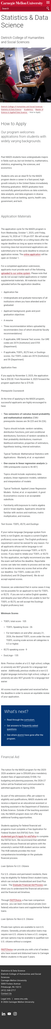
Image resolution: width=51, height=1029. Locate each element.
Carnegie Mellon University (22, 3)
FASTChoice (15, 900)
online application (32, 254)
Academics (28, 109)
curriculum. (29, 719)
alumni (20, 735)
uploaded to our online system (15, 273)
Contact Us (6, 993)
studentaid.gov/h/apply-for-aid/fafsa (18, 836)
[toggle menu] (48, 3)
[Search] (25, 8)
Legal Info (6, 999)
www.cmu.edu (21, 999)
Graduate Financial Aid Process (28, 885)
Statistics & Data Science (24, 21)
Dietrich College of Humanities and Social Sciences (22, 40)
